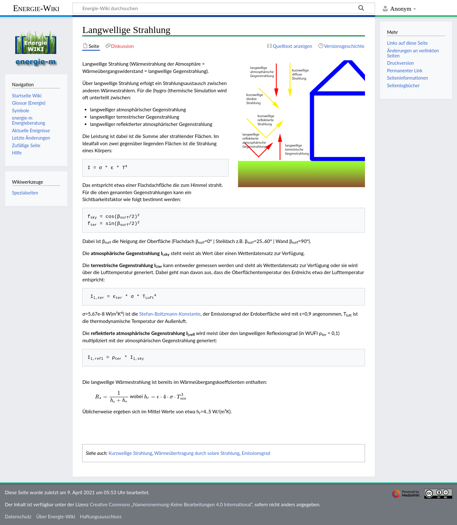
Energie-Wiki (36, 8)
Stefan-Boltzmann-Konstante (170, 314)
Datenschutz (18, 516)
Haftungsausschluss (101, 516)
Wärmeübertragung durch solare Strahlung (197, 453)
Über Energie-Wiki (55, 516)
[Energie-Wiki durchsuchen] (224, 8)
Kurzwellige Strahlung (130, 453)
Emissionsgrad (256, 453)
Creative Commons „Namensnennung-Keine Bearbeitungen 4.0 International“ (171, 504)
